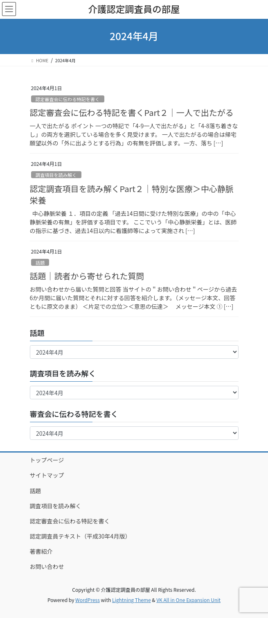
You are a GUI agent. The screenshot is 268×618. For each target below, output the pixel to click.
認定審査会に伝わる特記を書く (68, 99)
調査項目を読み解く (56, 175)
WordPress (87, 599)
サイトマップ (47, 475)
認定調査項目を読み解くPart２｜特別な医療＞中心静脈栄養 (132, 194)
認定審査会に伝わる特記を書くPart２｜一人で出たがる (132, 112)
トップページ (47, 460)
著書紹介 (41, 551)
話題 (40, 262)
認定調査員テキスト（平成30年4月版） (80, 536)
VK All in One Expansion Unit (188, 599)
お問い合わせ (47, 566)
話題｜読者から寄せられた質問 (87, 276)
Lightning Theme (131, 599)
